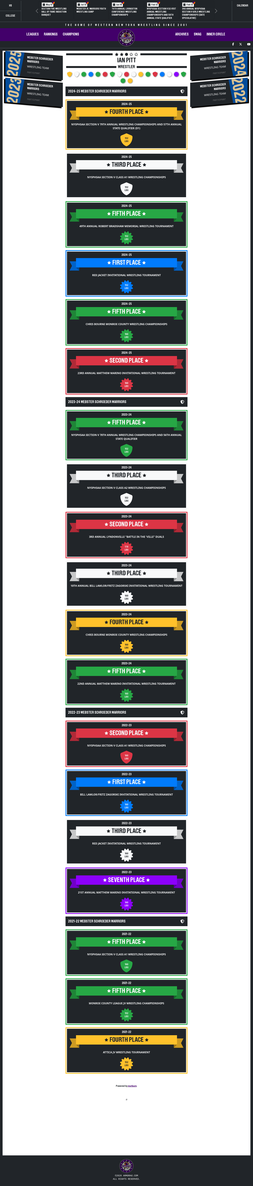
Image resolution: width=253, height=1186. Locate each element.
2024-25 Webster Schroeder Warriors (97, 91)
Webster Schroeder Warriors (40, 60)
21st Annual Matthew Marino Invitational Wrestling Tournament (126, 892)
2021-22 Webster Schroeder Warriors (97, 921)
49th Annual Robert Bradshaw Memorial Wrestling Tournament (127, 226)
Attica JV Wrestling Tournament (126, 1052)
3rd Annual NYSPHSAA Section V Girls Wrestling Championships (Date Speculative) (196, 13)
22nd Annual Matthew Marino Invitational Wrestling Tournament (126, 683)
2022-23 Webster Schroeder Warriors (97, 712)
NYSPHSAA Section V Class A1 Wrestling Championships (126, 177)
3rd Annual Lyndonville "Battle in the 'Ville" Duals (126, 537)
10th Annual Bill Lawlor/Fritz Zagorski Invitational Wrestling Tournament (126, 586)
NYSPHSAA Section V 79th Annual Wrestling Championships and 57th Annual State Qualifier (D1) (126, 126)
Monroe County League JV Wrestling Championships (126, 1003)
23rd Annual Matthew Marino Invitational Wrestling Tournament (126, 373)
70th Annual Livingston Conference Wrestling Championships (124, 11)
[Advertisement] (34, 137)
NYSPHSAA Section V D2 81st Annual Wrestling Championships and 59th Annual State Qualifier (161, 13)
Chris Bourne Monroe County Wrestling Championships (126, 324)
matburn (132, 1086)
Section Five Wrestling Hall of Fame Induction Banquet (53, 11)
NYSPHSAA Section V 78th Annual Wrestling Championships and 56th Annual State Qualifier (126, 437)
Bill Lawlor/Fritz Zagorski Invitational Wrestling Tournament (126, 794)
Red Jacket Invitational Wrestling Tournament (126, 275)
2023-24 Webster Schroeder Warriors (97, 402)
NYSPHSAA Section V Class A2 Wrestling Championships (126, 488)
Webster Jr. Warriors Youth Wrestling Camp (91, 10)
